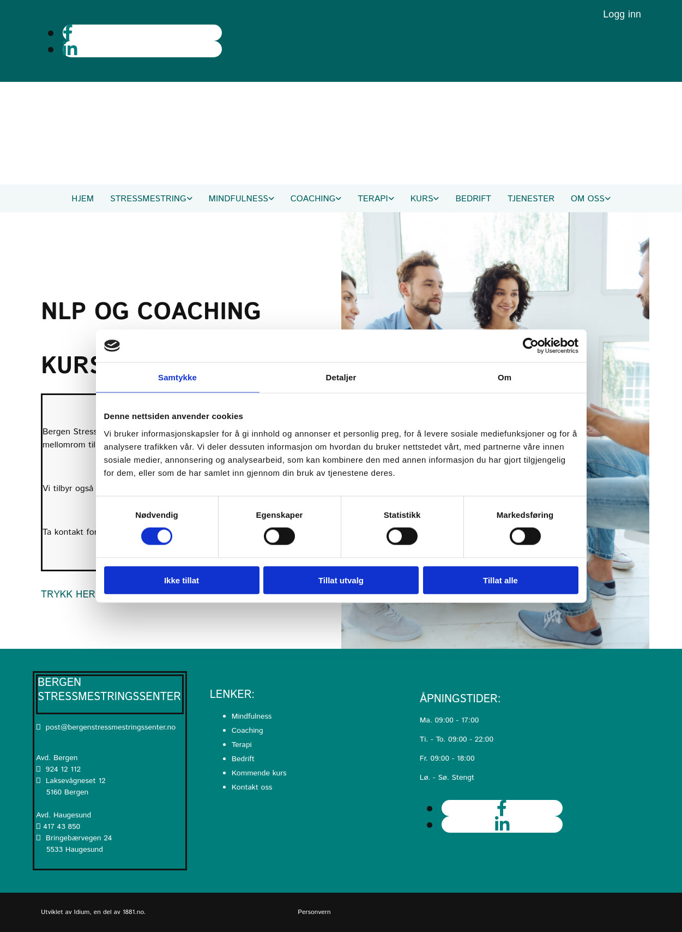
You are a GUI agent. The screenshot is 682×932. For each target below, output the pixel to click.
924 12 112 (63, 769)
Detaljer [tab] (341, 377)
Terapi (373, 199)
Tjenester (531, 199)
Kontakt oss (252, 787)
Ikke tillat (181, 579)
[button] (68, 595)
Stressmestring (148, 199)
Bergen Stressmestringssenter (109, 690)
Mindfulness (238, 199)
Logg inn (622, 15)
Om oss (588, 199)
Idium (82, 912)
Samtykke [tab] (177, 377)
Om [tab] (504, 377)
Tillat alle (500, 579)
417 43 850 (61, 826)
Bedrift (473, 199)
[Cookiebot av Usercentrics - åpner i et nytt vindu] (530, 346)
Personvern (314, 912)
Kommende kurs (259, 773)
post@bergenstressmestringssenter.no (106, 727)
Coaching (313, 199)
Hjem (82, 199)
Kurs (422, 199)
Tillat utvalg (341, 579)
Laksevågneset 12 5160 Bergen (71, 786)
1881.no (133, 912)
